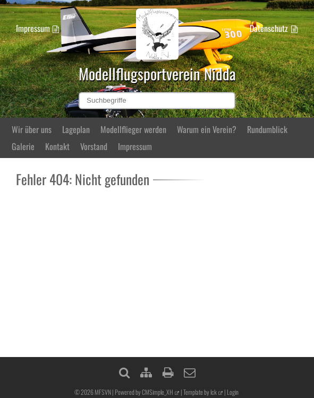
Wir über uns (32, 129)
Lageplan (76, 129)
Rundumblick (267, 129)
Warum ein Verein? (206, 129)
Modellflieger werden (133, 129)
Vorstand (93, 146)
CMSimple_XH (157, 391)
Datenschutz (269, 28)
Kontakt (57, 146)
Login (233, 391)
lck (213, 391)
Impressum (33, 28)
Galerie (23, 146)
